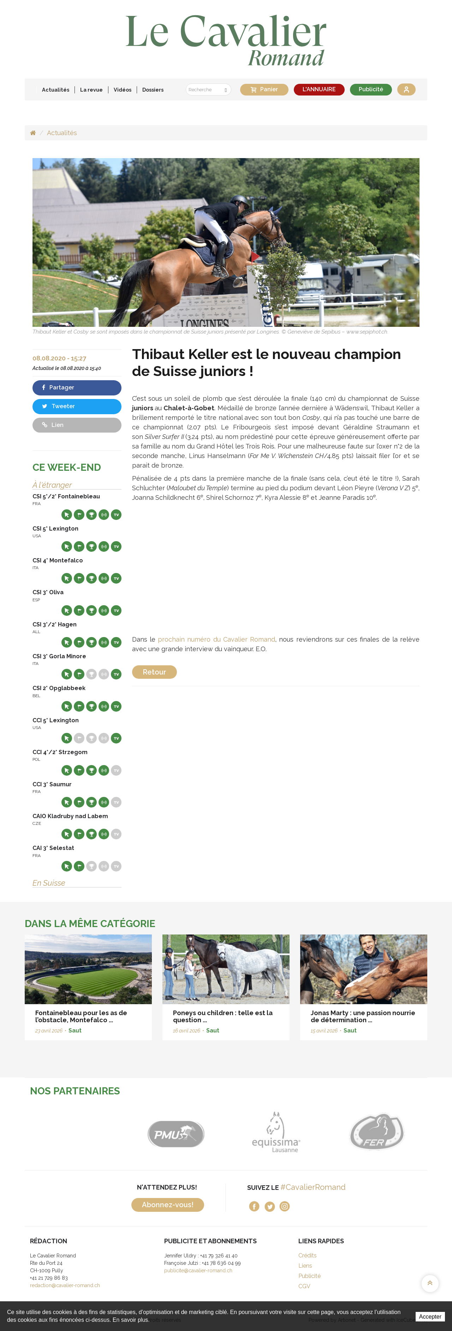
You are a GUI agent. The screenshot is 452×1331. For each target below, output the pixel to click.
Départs (79, 514)
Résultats (91, 514)
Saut (75, 1030)
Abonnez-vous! (168, 1204)
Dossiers (152, 90)
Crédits (307, 1255)
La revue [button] (91, 90)
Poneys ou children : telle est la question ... (223, 1016)
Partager (58, 387)
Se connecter (406, 89)
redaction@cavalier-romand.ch (65, 1285)
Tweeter (58, 406)
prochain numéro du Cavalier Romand (216, 639)
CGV (304, 1286)
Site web (66, 514)
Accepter (430, 1317)
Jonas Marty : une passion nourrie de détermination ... (363, 1016)
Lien (53, 425)
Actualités (55, 90)
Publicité (371, 89)
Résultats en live (104, 514)
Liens (305, 1265)
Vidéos (122, 90)
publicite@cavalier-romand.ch (198, 1270)
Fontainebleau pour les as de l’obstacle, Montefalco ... (81, 1016)
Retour (154, 672)
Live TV (116, 514)
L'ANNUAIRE (319, 89)
